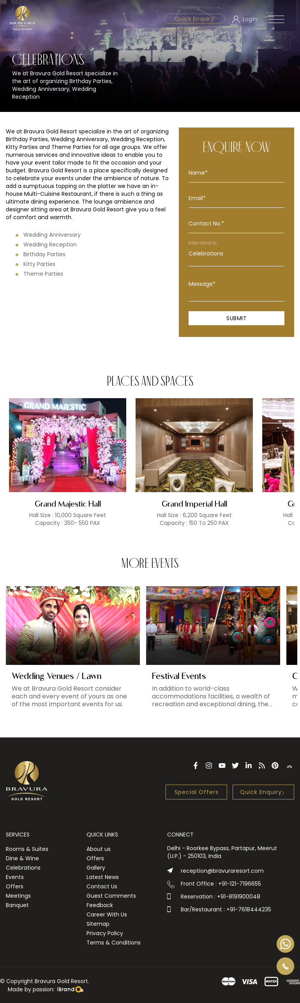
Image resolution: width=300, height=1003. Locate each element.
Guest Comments (111, 896)
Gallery (95, 868)
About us (98, 849)
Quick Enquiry (194, 19)
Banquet (17, 905)
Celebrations (236, 253)
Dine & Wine (22, 858)
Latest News (102, 877)
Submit (236, 318)
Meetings (18, 896)
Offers (14, 886)
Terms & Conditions (113, 942)
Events (15, 877)
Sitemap (97, 924)
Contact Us (101, 886)
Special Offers (197, 792)
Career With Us (106, 914)
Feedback (99, 905)
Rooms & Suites (27, 849)
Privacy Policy (104, 933)
